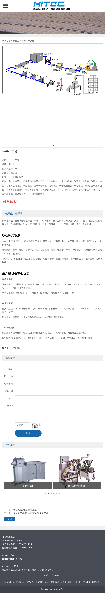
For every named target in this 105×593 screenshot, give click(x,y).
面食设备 (17, 40)
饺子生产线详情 (13, 213)
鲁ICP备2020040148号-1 (52, 589)
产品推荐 (10, 445)
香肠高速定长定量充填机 (25, 510)
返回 (9, 519)
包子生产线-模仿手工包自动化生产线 (30, 513)
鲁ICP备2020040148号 (72, 582)
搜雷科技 (95, 582)
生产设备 (6, 40)
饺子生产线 (7, 348)
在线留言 (10, 358)
